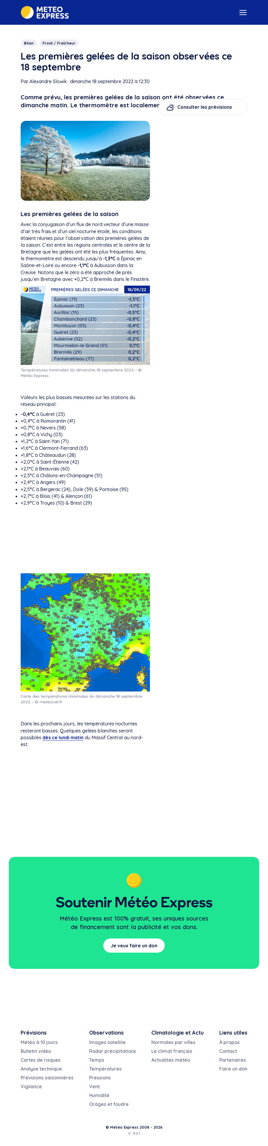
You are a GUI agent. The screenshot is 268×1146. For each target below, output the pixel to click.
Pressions (100, 1078)
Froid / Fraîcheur (59, 43)
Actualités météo (170, 1060)
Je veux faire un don (134, 946)
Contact (228, 1051)
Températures (105, 1069)
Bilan (29, 43)
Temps (96, 1060)
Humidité (99, 1095)
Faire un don (233, 1069)
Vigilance (31, 1086)
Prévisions (34, 1032)
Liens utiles (233, 1032)
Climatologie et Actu (177, 1032)
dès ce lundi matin (63, 737)
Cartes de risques (41, 1060)
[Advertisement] (85, 539)
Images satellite (107, 1042)
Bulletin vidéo (36, 1051)
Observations (106, 1032)
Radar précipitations (112, 1051)
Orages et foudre (109, 1104)
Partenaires (232, 1060)
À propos (229, 1042)
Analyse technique (41, 1069)
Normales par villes (173, 1042)
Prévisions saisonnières (47, 1078)
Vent (94, 1086)
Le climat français (171, 1051)
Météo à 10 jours (39, 1042)
